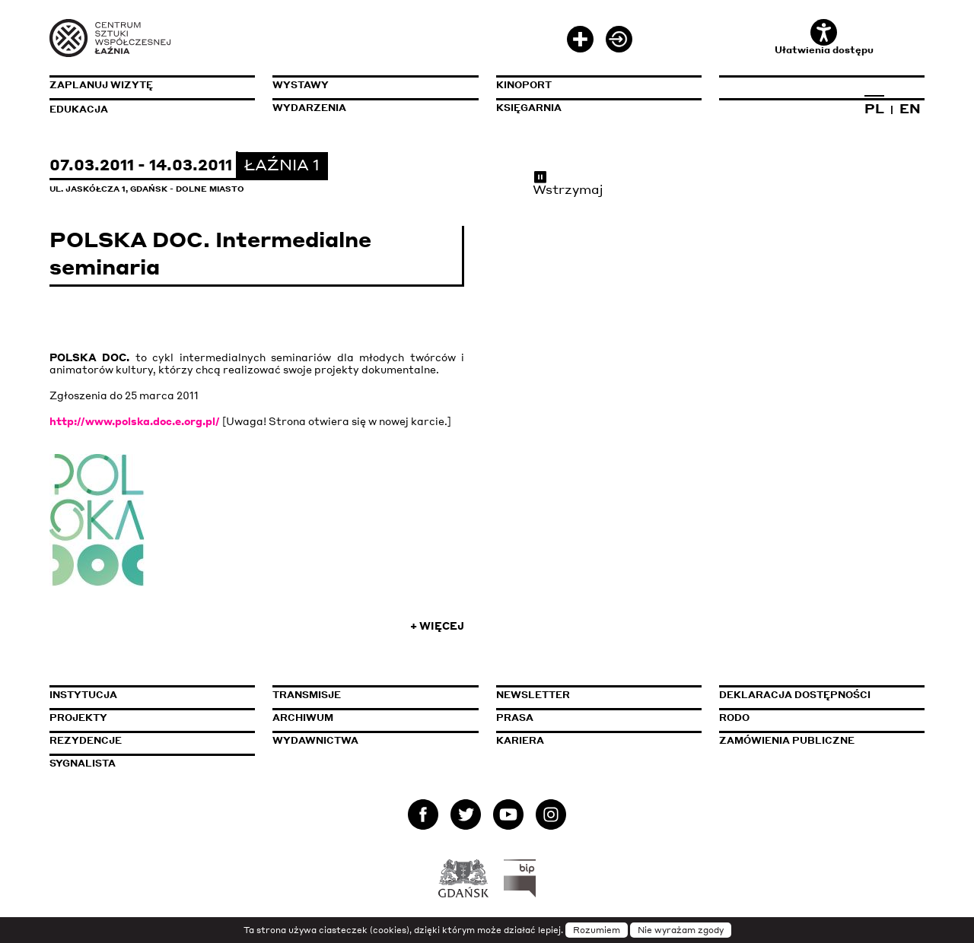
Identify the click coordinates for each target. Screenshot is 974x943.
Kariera (520, 740)
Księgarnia (529, 107)
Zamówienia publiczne (822, 740)
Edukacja (78, 109)
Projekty (78, 717)
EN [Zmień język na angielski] (910, 108)
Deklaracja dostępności (795, 694)
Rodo (734, 717)
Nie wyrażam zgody (681, 930)
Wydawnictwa (315, 740)
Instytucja (83, 694)
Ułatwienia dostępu (824, 37)
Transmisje (375, 694)
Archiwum (302, 717)
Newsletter (533, 694)
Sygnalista (82, 763)
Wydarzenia (309, 107)
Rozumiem (596, 930)
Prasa (514, 717)
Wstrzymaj (568, 183)
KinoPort (524, 84)
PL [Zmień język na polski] (874, 108)
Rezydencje (85, 740)
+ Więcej (437, 626)
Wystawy (300, 84)
